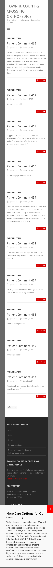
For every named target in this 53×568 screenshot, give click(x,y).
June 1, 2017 (28, 47)
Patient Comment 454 (21, 377)
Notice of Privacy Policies (17, 479)
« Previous (12, 407)
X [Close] (50, 518)
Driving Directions (15, 445)
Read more (41, 80)
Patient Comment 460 (21, 166)
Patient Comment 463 (21, 43)
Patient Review (14, 38)
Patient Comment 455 (21, 346)
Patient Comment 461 (21, 126)
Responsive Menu (8, 28)
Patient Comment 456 (21, 314)
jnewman (14, 47)
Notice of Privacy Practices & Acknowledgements (19, 451)
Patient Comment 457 (21, 280)
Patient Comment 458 (21, 243)
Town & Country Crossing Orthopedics (23, 11)
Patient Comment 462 (21, 95)
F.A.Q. (10, 430)
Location (11, 440)
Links (10, 435)
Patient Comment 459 (21, 197)
